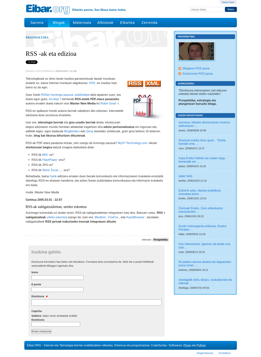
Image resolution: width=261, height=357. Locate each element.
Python (201, 345)
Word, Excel (50, 170)
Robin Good (108, 103)
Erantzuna (39, 296)
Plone (187, 345)
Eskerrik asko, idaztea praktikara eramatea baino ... (200, 192)
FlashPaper (49, 159)
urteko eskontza (57, 217)
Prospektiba (37, 37)
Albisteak (105, 23)
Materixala (82, 23)
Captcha (36, 311)
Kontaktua (225, 353)
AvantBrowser (135, 217)
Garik (53, 176)
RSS (92, 83)
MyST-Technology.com (132, 143)
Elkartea (127, 23)
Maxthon (100, 217)
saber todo (185, 176)
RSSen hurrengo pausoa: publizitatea (65, 94)
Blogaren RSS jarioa (196, 68)
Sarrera (37, 23)
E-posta (36, 284)
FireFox (113, 217)
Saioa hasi (228, 2)
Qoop (90, 131)
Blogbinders (72, 131)
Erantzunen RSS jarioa (198, 73)
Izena (34, 272)
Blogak (59, 23)
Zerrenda (150, 23)
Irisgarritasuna (205, 353)
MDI (45, 154)
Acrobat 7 (55, 99)
